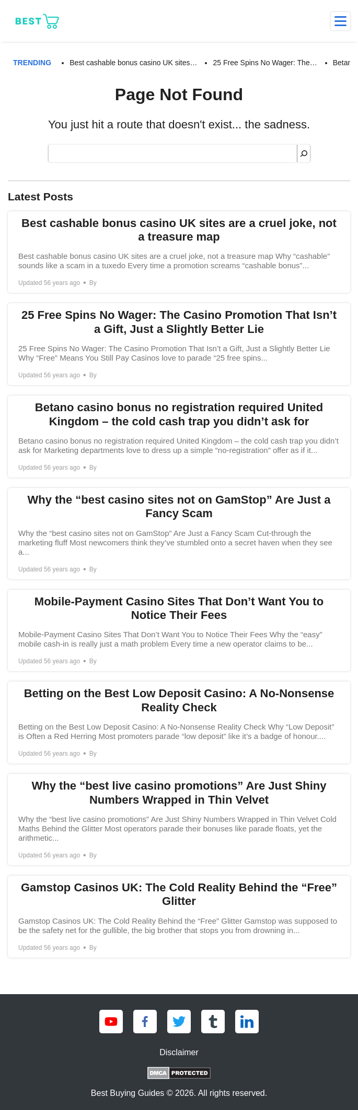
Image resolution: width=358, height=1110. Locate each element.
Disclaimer (179, 1052)
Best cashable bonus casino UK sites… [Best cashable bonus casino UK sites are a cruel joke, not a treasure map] (133, 62)
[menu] (340, 21)
